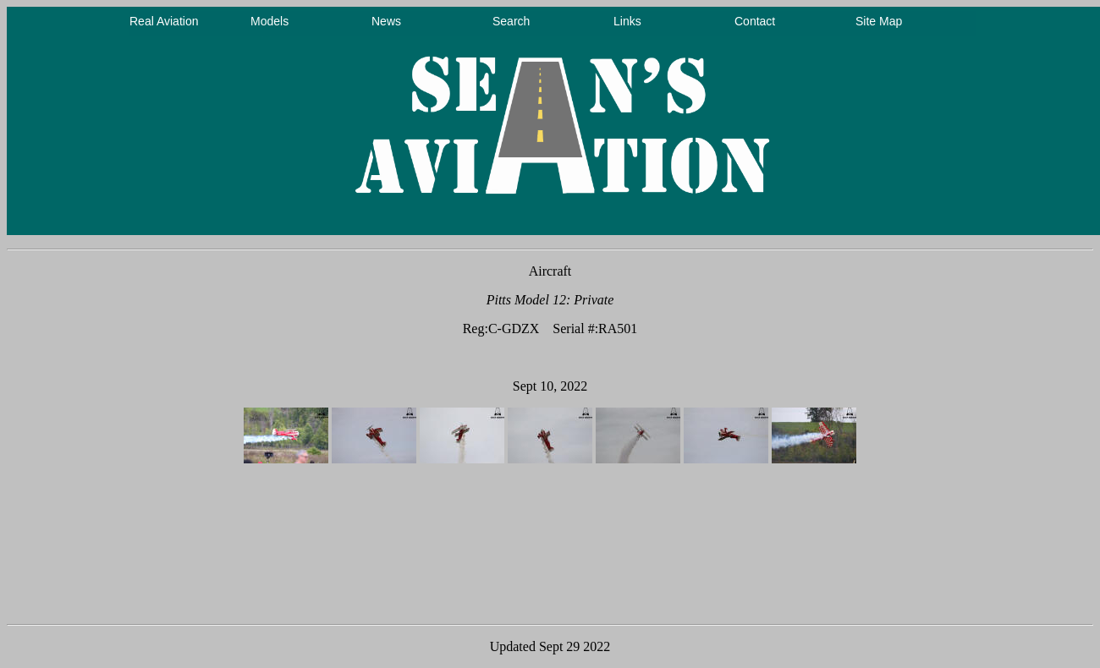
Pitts (499, 300)
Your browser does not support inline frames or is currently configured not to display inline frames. (553, 121)
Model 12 (540, 300)
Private (593, 300)
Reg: (475, 328)
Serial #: (575, 328)
